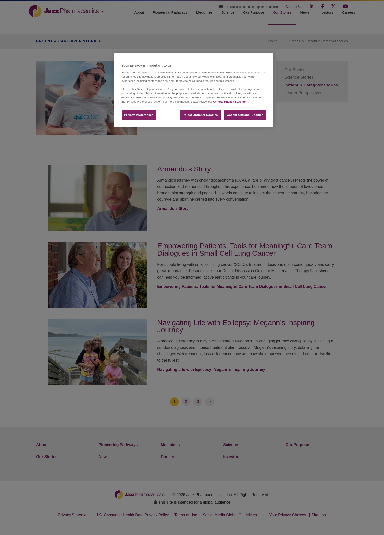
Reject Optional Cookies (200, 114)
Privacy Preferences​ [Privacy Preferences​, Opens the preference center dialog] (139, 114)
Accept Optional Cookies (245, 114)
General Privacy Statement (230, 101)
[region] (193, 90)
